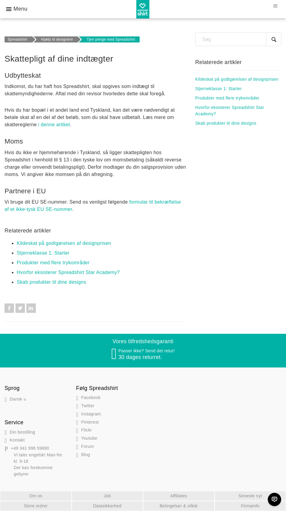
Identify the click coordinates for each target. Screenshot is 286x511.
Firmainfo (250, 505)
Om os (35, 495)
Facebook (9, 308)
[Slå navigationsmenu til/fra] (275, 6)
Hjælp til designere (57, 39)
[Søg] (238, 39)
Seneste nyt (250, 495)
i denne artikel (54, 124)
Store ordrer (36, 505)
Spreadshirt (17, 39)
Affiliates (178, 495)
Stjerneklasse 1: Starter (43, 253)
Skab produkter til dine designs (51, 282)
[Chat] (274, 499)
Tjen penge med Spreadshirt (111, 39)
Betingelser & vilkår (179, 505)
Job (107, 495)
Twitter (20, 308)
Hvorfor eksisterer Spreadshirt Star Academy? (68, 272)
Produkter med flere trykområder (53, 262)
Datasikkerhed (107, 505)
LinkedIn (31, 308)
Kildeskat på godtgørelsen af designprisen (64, 243)
